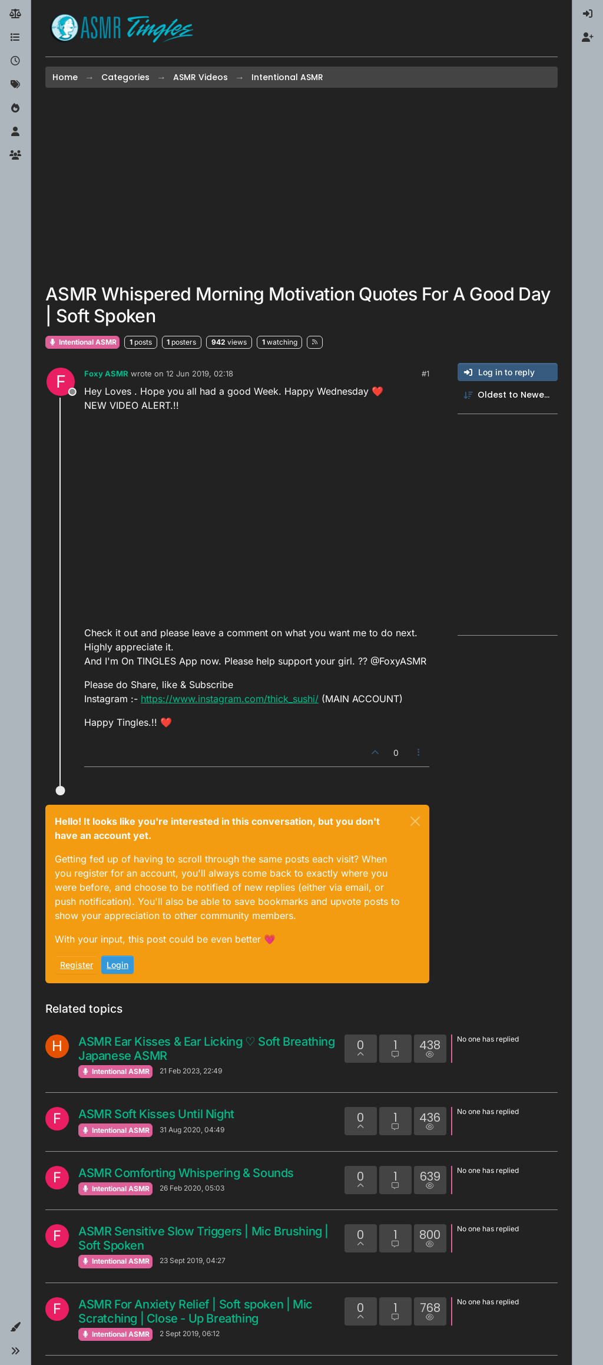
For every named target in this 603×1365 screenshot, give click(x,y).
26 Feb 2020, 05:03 (192, 1188)
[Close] (415, 821)
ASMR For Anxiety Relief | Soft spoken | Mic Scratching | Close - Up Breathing (195, 1311)
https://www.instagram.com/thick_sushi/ (230, 699)
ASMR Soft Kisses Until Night (156, 1114)
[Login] (587, 14)
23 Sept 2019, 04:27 (193, 1260)
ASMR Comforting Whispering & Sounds (186, 1173)
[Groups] (15, 155)
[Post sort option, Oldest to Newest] (508, 395)
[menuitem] (587, 14)
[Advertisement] (301, 185)
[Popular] (15, 108)
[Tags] (15, 84)
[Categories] (15, 37)
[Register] (587, 37)
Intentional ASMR (82, 342)
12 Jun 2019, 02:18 (199, 373)
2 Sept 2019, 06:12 (190, 1333)
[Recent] (15, 61)
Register (76, 965)
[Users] (15, 132)
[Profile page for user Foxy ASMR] (61, 382)
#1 (425, 373)
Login (117, 965)
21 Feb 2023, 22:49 (191, 1070)
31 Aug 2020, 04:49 (192, 1129)
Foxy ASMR (106, 373)
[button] (15, 1327)
